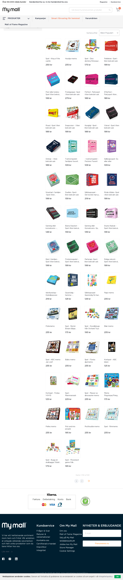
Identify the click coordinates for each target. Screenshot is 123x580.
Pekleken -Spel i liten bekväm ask (111, 60)
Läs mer (7, 552)
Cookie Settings (67, 551)
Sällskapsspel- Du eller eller (111, 160)
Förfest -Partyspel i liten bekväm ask (92, 93)
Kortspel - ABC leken (110, 361)
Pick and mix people (70, 428)
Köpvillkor (41, 547)
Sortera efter (92, 33)
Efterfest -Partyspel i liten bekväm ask (110, 93)
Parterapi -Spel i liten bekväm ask (91, 261)
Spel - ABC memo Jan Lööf (53, 361)
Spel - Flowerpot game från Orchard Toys (72, 461)
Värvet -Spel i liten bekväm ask (111, 127)
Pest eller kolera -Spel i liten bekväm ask (53, 93)
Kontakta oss (43, 540)
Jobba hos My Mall (68, 544)
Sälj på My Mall (67, 538)
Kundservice (116, 2)
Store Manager (67, 548)
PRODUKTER (16, 18)
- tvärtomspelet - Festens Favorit (92, 160)
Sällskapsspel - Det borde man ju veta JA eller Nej (92, 194)
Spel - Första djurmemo (90, 361)
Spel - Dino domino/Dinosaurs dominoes (92, 60)
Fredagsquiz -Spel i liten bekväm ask (72, 93)
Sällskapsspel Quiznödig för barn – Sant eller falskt (92, 294)
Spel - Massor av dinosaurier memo (92, 394)
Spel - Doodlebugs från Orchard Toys (92, 327)
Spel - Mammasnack (70, 394)
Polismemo (50, 326)
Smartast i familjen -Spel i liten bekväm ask (53, 194)
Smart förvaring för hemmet (65, 18)
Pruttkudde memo (92, 426)
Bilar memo (108, 326)
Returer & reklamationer (43, 535)
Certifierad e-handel (46, 544)
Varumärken (91, 18)
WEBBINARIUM (67, 541)
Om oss (63, 531)
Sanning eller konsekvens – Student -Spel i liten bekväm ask (52, 227)
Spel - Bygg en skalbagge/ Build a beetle (53, 461)
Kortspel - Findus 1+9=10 (53, 394)
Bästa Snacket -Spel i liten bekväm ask (72, 227)
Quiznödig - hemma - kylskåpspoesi (70, 294)
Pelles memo (51, 426)
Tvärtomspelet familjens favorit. (71, 160)
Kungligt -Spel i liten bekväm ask (91, 127)
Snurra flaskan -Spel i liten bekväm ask (111, 227)
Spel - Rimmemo (111, 426)
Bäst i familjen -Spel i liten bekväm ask (53, 261)
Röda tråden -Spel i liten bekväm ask (111, 194)
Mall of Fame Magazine (16, 25)
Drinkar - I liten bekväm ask (51, 160)
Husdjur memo (71, 58)
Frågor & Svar (43, 531)
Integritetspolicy (105, 576)
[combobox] (90, 9)
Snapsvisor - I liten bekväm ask (72, 127)
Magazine (103, 2)
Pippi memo (109, 293)
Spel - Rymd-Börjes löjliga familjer (70, 328)
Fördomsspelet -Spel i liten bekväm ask (72, 261)
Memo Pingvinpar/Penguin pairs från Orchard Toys (111, 394)
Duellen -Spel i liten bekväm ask (72, 194)
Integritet (41, 550)
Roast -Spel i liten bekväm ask (53, 127)
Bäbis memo (70, 359)
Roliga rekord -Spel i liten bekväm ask (111, 261)
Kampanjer (40, 18)
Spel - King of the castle (53, 60)
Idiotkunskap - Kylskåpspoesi (51, 294)
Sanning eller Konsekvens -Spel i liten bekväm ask (92, 227)
